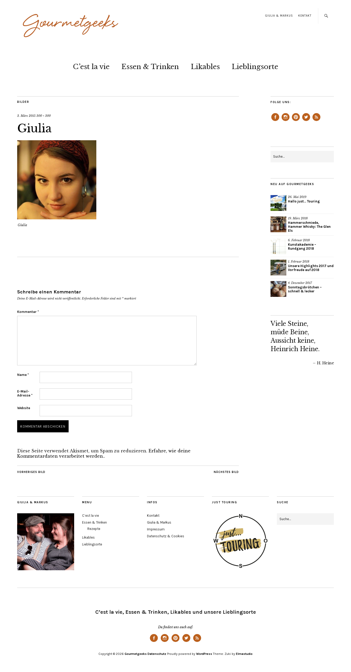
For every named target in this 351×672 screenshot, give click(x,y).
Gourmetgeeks (136, 654)
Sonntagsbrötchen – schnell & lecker (305, 289)
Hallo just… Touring (304, 201)
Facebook (275, 120)
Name (23, 375)
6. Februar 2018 (299, 240)
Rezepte (93, 529)
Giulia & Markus (279, 15)
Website (23, 408)
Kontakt (304, 15)
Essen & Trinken (150, 66)
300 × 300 (43, 116)
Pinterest (296, 120)
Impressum (156, 529)
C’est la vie (91, 66)
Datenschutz (157, 654)
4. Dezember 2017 (300, 283)
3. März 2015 (26, 116)
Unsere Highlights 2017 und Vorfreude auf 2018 (311, 268)
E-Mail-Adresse (24, 393)
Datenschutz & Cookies (165, 536)
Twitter (306, 120)
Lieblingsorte (255, 66)
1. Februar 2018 (298, 261)
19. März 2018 (298, 218)
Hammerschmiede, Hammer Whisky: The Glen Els (309, 227)
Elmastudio (244, 654)
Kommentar (28, 312)
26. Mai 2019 (297, 197)
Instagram (286, 120)
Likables (205, 66)
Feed (316, 120)
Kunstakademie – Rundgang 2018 (302, 246)
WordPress (204, 654)
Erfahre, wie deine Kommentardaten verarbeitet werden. (104, 453)
